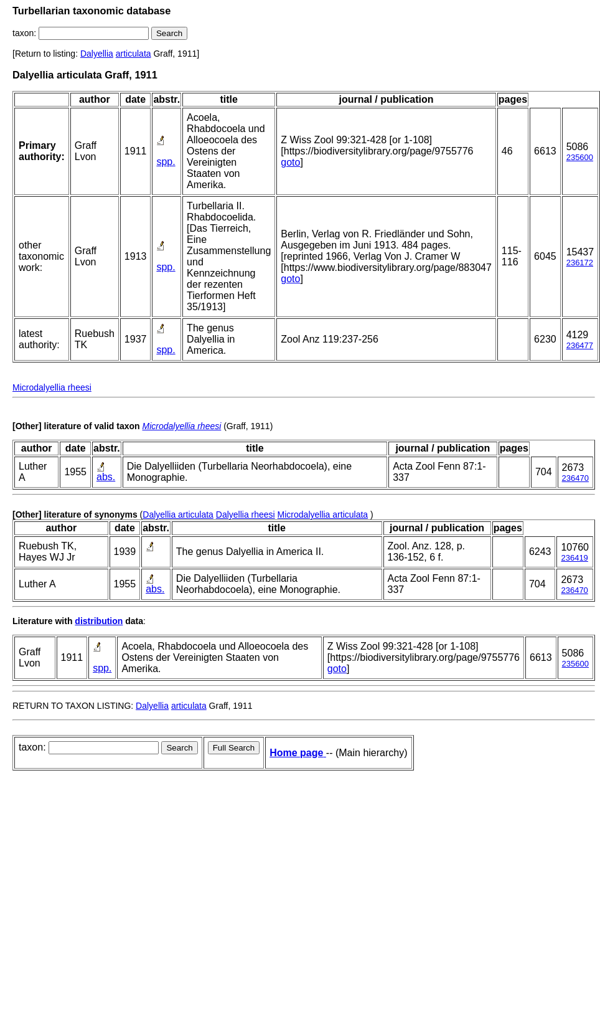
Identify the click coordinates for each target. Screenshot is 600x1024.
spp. (165, 161)
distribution (99, 621)
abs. (105, 477)
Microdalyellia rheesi (51, 387)
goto (290, 162)
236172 (579, 262)
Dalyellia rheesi (245, 514)
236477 (579, 345)
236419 (574, 557)
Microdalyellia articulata (323, 514)
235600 (579, 157)
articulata (133, 54)
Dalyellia (96, 54)
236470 (575, 478)
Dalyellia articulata (178, 514)
